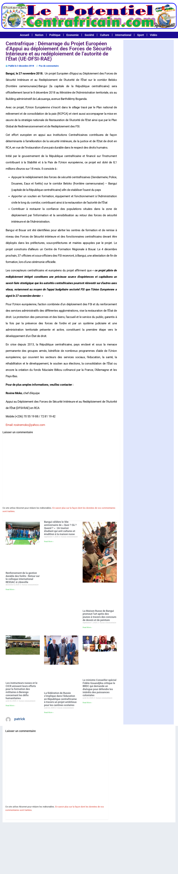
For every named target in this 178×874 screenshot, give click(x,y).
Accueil (24, 35)
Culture (104, 35)
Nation (39, 35)
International (123, 35)
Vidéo (153, 35)
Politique (54, 35)
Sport (140, 35)
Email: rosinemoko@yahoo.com (25, 425)
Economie (72, 35)
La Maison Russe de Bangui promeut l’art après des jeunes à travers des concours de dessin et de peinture (99, 615)
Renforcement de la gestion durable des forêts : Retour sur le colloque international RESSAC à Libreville (23, 577)
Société (89, 35)
